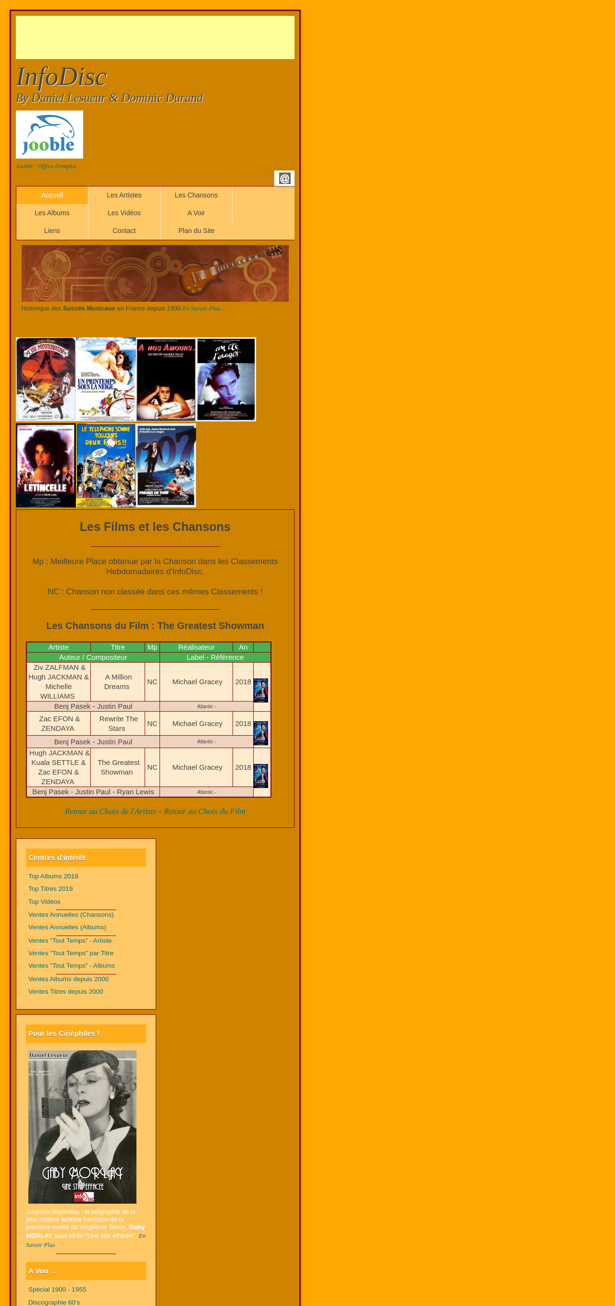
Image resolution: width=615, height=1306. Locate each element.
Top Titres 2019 (50, 888)
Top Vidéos (44, 901)
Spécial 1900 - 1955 (57, 1289)
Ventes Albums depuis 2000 (68, 979)
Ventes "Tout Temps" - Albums (71, 965)
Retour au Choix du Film (205, 811)
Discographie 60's (54, 1302)
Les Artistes (124, 195)
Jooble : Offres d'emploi (46, 166)
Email (285, 178)
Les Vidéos (124, 213)
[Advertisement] (191, 37)
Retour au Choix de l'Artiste (111, 811)
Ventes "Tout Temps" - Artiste (70, 940)
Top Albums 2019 (53, 876)
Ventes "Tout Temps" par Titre (70, 953)
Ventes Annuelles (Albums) (67, 927)
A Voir (196, 213)
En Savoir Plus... (204, 308)
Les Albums (52, 213)
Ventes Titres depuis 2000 (65, 991)
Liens (52, 230)
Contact (123, 230)
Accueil (52, 195)
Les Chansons (196, 195)
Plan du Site (196, 230)
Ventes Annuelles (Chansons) (71, 914)
